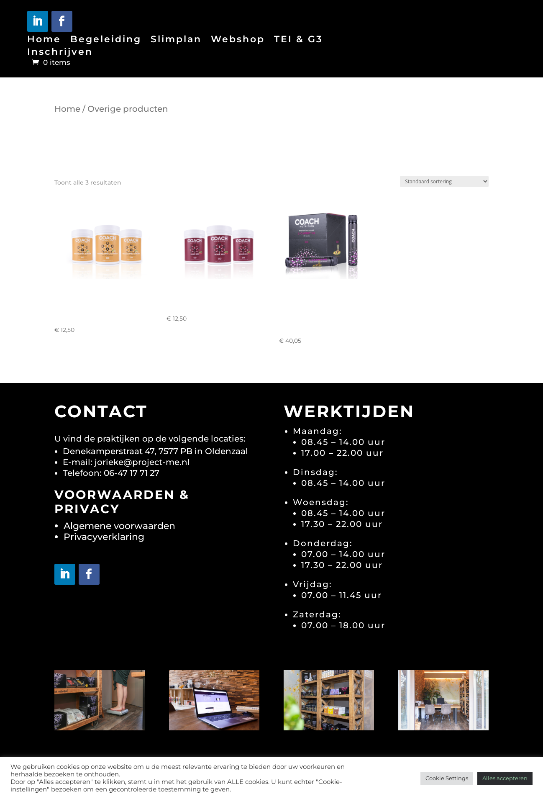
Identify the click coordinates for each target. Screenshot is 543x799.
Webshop (238, 40)
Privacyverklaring (104, 536)
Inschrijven (60, 53)
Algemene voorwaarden (119, 526)
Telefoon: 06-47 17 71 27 (111, 473)
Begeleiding (105, 40)
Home (44, 40)
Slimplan (176, 40)
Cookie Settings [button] (446, 778)
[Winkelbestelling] (444, 181)
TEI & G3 (298, 40)
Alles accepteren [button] (505, 778)
